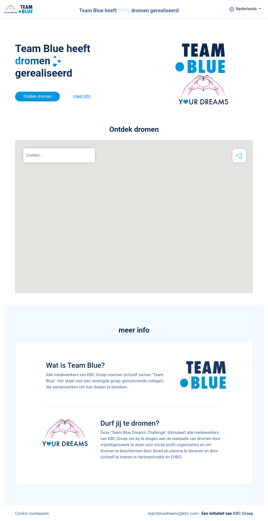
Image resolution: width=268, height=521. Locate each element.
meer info (82, 96)
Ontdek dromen (37, 96)
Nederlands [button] (243, 9)
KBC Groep (243, 513)
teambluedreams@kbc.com (173, 513)
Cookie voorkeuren (32, 513)
